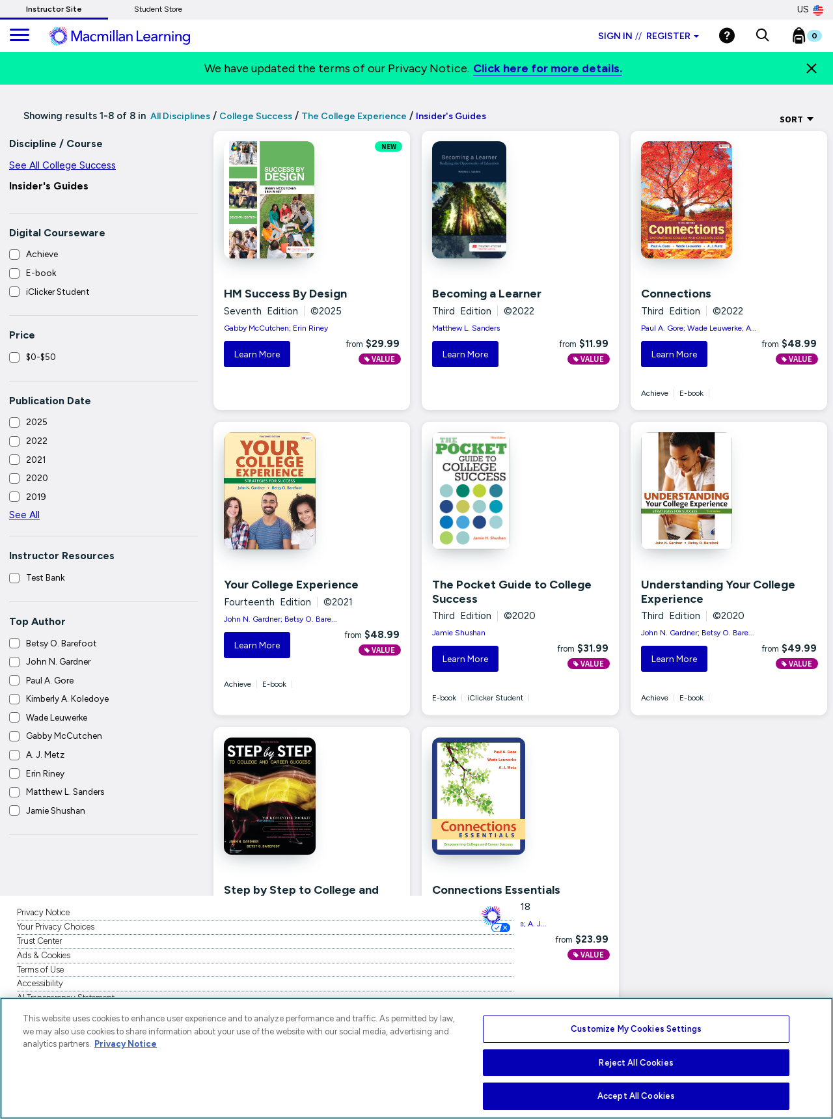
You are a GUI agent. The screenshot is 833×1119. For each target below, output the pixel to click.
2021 (36, 459)
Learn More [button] (257, 354)
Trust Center (39, 941)
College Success (255, 116)
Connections (676, 293)
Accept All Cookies (636, 1096)
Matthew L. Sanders (65, 791)
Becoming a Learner (486, 293)
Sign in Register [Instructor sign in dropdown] (648, 36)
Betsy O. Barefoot (61, 643)
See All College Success (62, 165)
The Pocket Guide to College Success (512, 591)
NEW (388, 146)
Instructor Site (54, 9)
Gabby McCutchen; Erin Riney (276, 328)
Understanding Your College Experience (718, 591)
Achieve (42, 254)
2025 (37, 422)
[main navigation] (19, 36)
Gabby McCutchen (64, 735)
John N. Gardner (58, 661)
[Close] (811, 68)
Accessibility (40, 983)
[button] (762, 36)
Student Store (158, 9)
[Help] (727, 35)
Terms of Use (40, 969)
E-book (41, 273)
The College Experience (354, 116)
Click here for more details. (547, 68)
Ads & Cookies (43, 955)
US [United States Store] (810, 10)
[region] (416, 1058)
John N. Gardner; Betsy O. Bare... (280, 619)
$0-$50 (41, 357)
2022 (37, 440)
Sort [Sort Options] (797, 119)
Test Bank (45, 577)
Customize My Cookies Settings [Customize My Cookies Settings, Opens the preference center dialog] (636, 1029)
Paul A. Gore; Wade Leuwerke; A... (699, 328)
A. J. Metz (45, 754)
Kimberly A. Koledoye (67, 698)
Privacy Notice (43, 912)
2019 (36, 496)
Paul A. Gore (50, 680)
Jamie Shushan (55, 810)
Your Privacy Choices (55, 927)
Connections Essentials (496, 890)
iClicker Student (58, 291)
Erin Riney (45, 773)
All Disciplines (179, 116)
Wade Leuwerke (56, 717)
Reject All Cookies (636, 1063)
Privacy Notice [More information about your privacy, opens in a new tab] (125, 1044)
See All (24, 515)
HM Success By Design (285, 293)
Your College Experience (291, 584)
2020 (37, 478)
